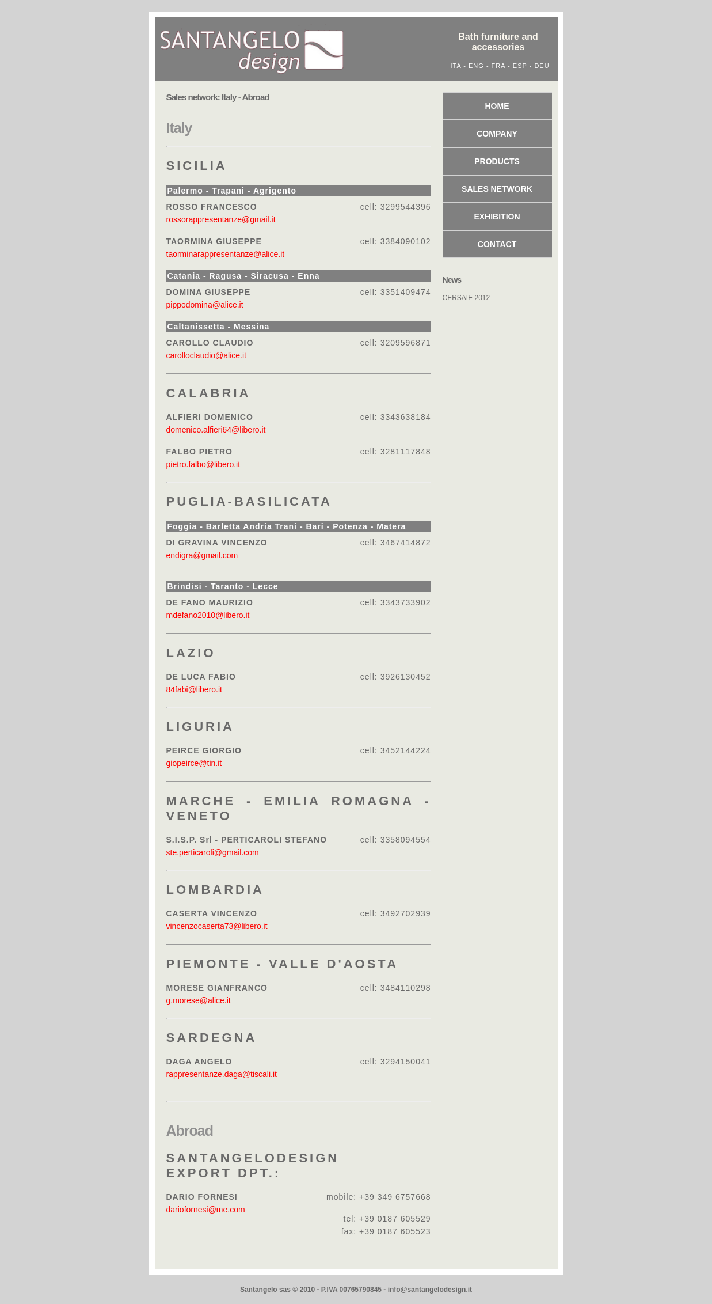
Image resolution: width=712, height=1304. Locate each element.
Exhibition (497, 216)
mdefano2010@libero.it (208, 615)
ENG (476, 65)
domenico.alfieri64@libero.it (216, 429)
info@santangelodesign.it (430, 1290)
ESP (520, 65)
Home (497, 106)
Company (497, 133)
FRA (498, 65)
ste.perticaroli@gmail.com (212, 852)
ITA (456, 65)
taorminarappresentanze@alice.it (225, 254)
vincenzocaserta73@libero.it (217, 926)
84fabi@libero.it (194, 689)
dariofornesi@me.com (205, 1209)
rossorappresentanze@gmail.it (221, 219)
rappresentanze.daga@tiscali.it (221, 1074)
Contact (497, 244)
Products (497, 161)
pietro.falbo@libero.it (203, 464)
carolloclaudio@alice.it (206, 355)
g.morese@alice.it (198, 1000)
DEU (541, 65)
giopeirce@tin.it (194, 763)
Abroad (190, 1131)
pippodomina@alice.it (204, 304)
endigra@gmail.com (202, 555)
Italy (179, 128)
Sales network (497, 189)
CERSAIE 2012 (466, 298)
